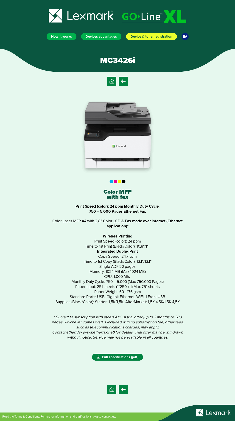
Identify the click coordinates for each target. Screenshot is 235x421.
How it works (61, 36)
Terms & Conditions (26, 416)
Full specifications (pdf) (117, 357)
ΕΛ (185, 36)
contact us (108, 416)
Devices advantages (101, 36)
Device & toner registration (151, 36)
